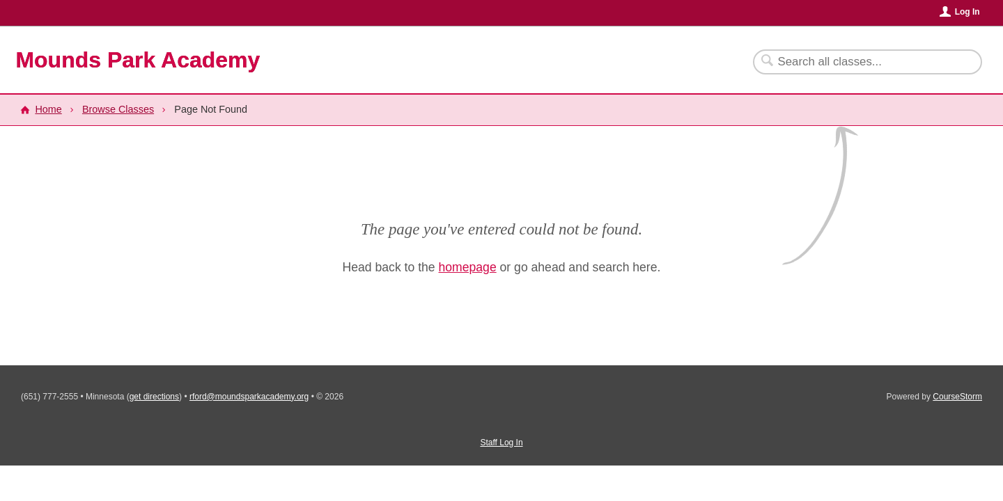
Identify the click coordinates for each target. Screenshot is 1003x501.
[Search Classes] (859, 62)
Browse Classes (118, 109)
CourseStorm (957, 396)
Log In (967, 12)
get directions (154, 396)
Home (48, 109)
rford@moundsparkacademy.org (249, 396)
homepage (468, 267)
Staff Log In (501, 442)
